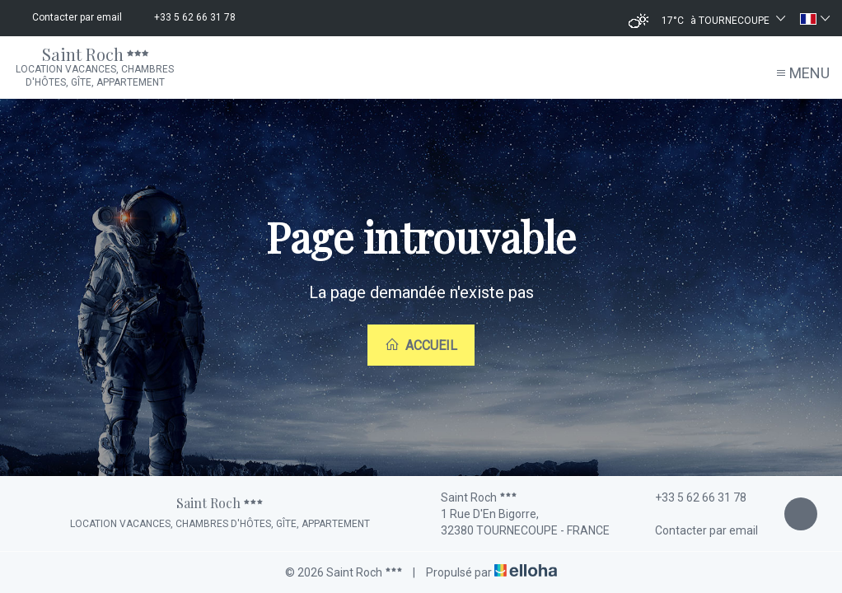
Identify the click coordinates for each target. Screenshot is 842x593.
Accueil (421, 345)
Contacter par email (697, 530)
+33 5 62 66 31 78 (691, 497)
